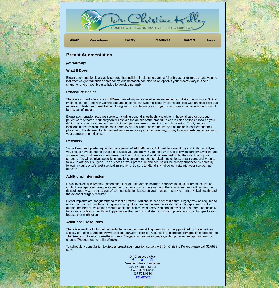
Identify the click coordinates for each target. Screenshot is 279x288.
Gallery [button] (130, 40)
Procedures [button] (99, 40)
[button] (74, 40)
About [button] (74, 40)
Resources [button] (162, 40)
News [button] (211, 40)
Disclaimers (143, 277)
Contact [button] (189, 40)
